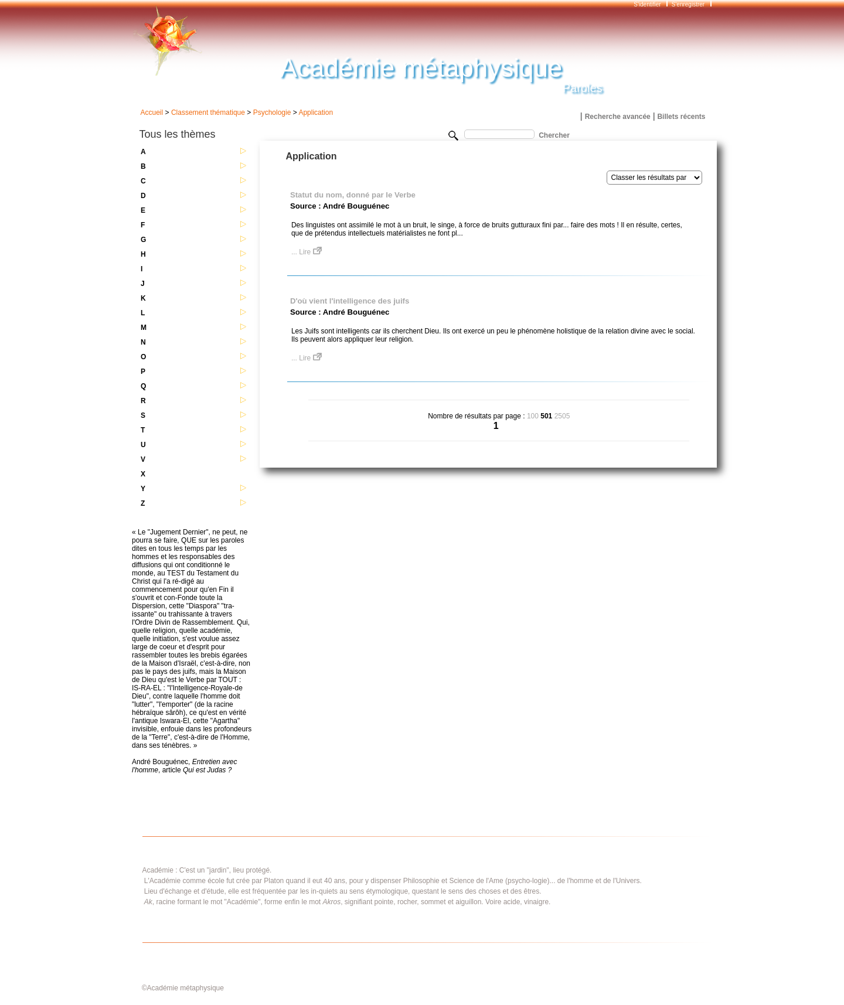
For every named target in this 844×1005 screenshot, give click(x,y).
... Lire (306, 252)
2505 (562, 416)
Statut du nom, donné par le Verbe (353, 194)
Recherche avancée (618, 117)
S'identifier (648, 4)
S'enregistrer (688, 4)
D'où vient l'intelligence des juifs (349, 301)
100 (533, 416)
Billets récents (681, 117)
